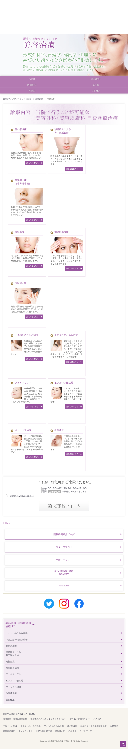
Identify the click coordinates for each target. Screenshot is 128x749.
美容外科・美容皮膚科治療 (15, 719)
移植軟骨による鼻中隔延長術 (13, 653)
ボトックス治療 (23, 430)
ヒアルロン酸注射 (63, 382)
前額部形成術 (61, 232)
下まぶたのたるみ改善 (17, 639)
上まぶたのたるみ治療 (26, 335)
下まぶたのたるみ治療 (66, 335)
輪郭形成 (19, 232)
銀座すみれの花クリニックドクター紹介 (48, 719)
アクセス (97, 719)
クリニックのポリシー (80, 719)
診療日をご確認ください (22, 495)
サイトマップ (86, 731)
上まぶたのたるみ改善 (17, 633)
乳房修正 (59, 430)
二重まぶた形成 (10, 726)
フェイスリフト (23, 382)
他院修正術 (20, 283)
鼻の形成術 (20, 129)
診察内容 (39, 99)
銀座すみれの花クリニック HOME (17, 99)
